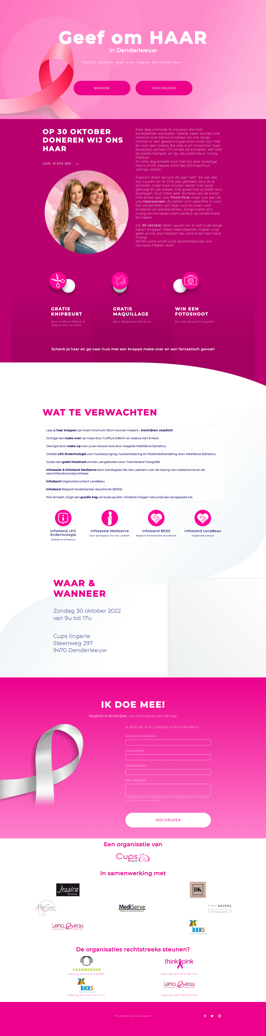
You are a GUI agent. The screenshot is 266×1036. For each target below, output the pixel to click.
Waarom (102, 88)
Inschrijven (164, 88)
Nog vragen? (135, 780)
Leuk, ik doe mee (61, 163)
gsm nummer (136, 766)
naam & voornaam (140, 736)
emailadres (134, 751)
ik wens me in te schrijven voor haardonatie (162, 727)
